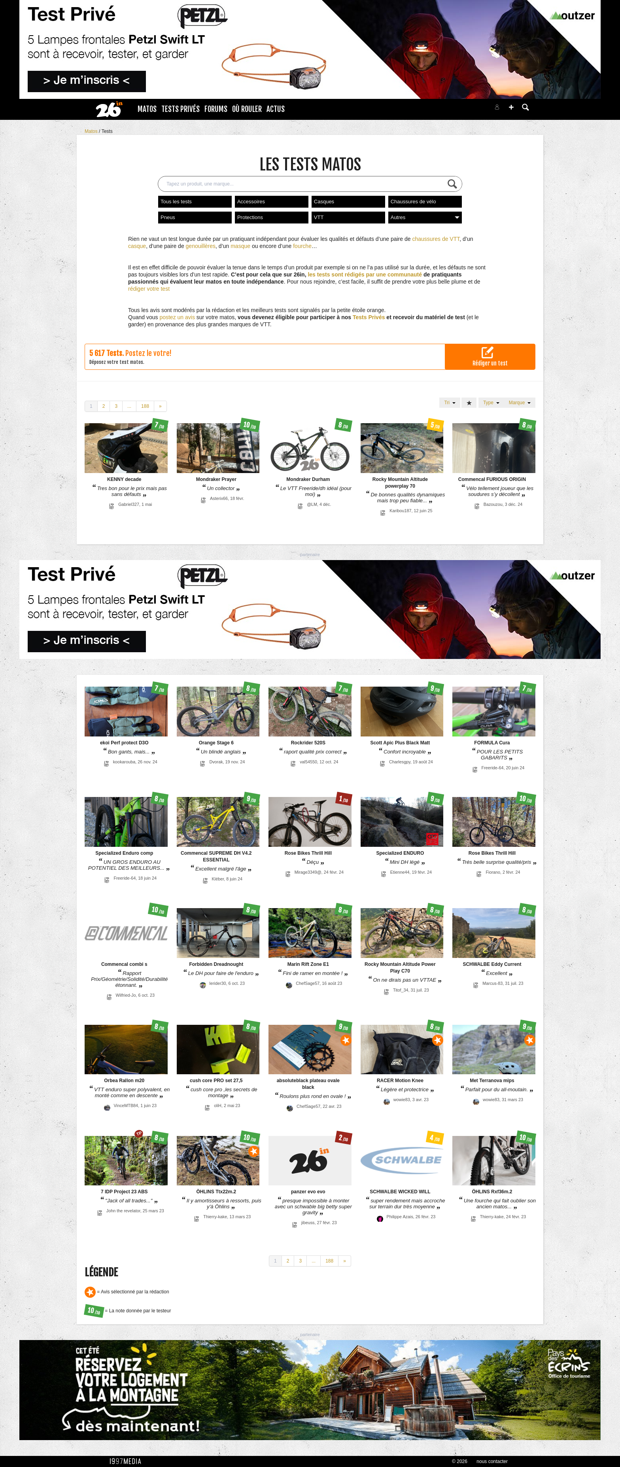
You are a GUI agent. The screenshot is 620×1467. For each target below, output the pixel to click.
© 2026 (459, 1461)
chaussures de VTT (435, 239)
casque (137, 246)
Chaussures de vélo (413, 201)
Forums (215, 109)
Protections (250, 217)
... (129, 406)
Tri (449, 402)
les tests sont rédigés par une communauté (365, 274)
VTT (319, 217)
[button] (511, 107)
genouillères (201, 246)
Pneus (168, 217)
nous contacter (492, 1461)
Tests (107, 131)
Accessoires (251, 201)
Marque (520, 402)
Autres (425, 217)
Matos (147, 109)
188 (145, 406)
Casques (324, 201)
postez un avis (177, 317)
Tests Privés (180, 109)
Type (491, 402)
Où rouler (247, 109)
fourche (302, 246)
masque (240, 246)
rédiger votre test (149, 289)
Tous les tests (176, 201)
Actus (276, 109)
